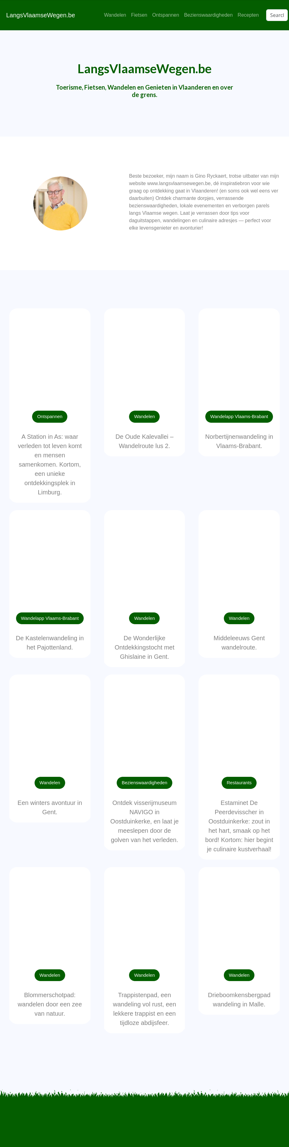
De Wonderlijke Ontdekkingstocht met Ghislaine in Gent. (144, 647)
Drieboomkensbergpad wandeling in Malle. (239, 1000)
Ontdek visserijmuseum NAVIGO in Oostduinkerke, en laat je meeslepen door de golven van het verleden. (144, 821)
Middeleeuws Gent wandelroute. (239, 643)
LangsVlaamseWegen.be (40, 15)
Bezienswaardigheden (208, 15)
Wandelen (115, 15)
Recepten (248, 15)
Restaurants (239, 782)
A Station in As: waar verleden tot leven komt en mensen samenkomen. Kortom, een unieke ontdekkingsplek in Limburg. (50, 464)
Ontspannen (165, 15)
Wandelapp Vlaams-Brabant (239, 416)
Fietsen (139, 15)
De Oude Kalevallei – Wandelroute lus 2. (144, 441)
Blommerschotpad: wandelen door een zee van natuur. (50, 1004)
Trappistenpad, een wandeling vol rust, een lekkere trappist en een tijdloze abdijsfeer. (144, 1009)
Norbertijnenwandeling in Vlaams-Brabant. (239, 441)
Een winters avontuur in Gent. (50, 807)
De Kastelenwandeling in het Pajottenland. (50, 643)
